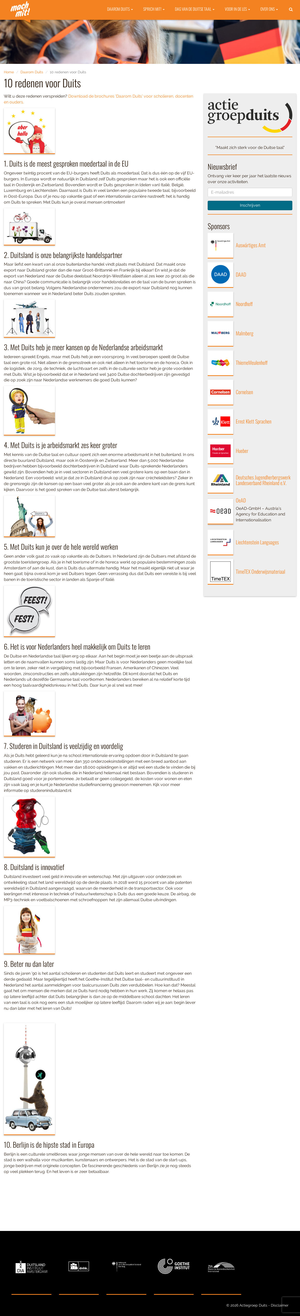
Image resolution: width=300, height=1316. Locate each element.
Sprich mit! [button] (154, 23)
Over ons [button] (269, 23)
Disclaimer (279, 1305)
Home (9, 72)
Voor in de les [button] (237, 23)
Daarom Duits (31, 72)
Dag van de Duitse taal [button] (195, 23)
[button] (291, 23)
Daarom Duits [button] (120, 23)
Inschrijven (250, 205)
